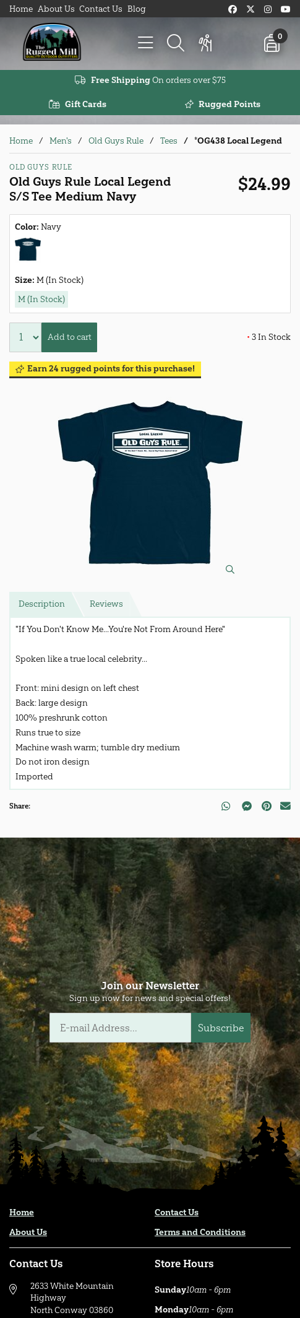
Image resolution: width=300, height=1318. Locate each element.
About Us (56, 9)
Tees (169, 141)
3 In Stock (269, 337)
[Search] (176, 43)
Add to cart (70, 337)
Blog (136, 9)
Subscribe (221, 1028)
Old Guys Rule (116, 141)
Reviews (106, 604)
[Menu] (146, 43)
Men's (60, 141)
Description (42, 604)
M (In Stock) (41, 299)
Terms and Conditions (200, 1232)
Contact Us (100, 9)
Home (21, 9)
